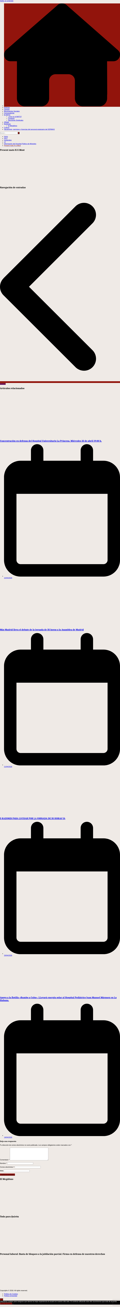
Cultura (6, 127)
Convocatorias (9, 113)
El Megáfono (12, 126)
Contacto (11, 118)
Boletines (7, 124)
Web (1, 1173)
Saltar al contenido (6, 1)
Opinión (7, 109)
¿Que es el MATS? (15, 117)
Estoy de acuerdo (6, 1306)
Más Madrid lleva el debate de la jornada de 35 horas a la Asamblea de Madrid (42, 629)
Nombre (3, 1166)
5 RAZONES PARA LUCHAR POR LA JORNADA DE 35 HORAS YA (32, 818)
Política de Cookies (11, 1296)
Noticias (7, 107)
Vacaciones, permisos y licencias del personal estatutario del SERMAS (29, 129)
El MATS (7, 115)
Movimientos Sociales (12, 111)
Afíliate (6, 122)
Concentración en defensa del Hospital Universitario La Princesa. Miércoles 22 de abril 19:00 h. (51, 440)
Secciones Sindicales (15, 120)
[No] (13, 1306)
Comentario (4, 1162)
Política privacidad (10, 1298)
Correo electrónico (7, 1169)
